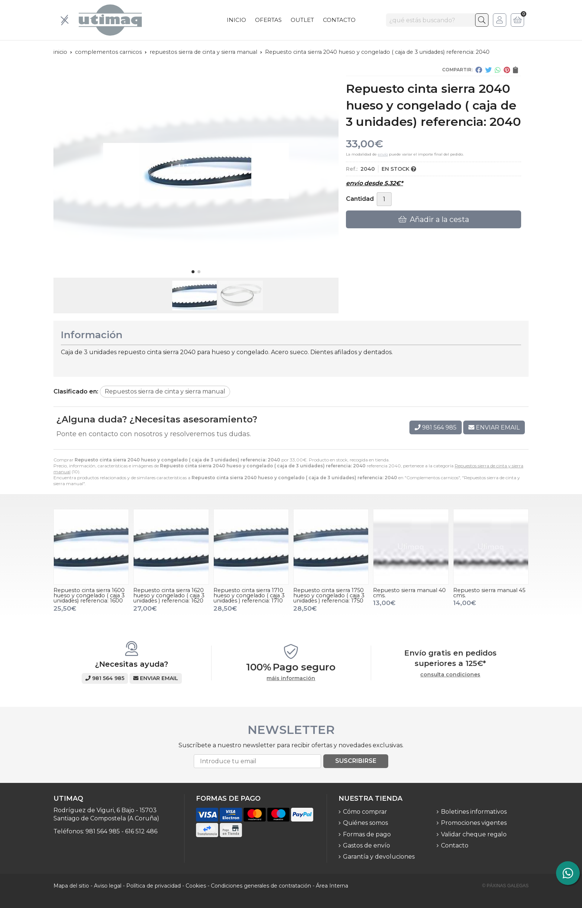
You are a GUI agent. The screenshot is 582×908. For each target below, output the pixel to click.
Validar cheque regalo (474, 834)
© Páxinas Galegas (505, 885)
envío (383, 154)
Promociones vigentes (474, 822)
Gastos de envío (366, 845)
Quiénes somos (365, 822)
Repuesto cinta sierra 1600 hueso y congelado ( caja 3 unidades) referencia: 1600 (89, 595)
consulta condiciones (450, 675)
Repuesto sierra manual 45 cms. (489, 593)
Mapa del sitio (71, 885)
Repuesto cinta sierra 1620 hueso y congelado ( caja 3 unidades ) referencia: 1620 (169, 595)
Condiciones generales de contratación (261, 885)
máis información (291, 678)
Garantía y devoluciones (379, 856)
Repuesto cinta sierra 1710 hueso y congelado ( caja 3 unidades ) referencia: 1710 (249, 595)
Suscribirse (355, 760)
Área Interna (332, 885)
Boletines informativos (474, 811)
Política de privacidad (153, 885)
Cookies (196, 885)
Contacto (454, 845)
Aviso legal (107, 885)
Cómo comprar (365, 811)
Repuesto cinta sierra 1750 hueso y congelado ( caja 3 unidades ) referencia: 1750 (328, 595)
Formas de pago (367, 834)
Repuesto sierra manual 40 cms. (409, 593)
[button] (193, 271)
